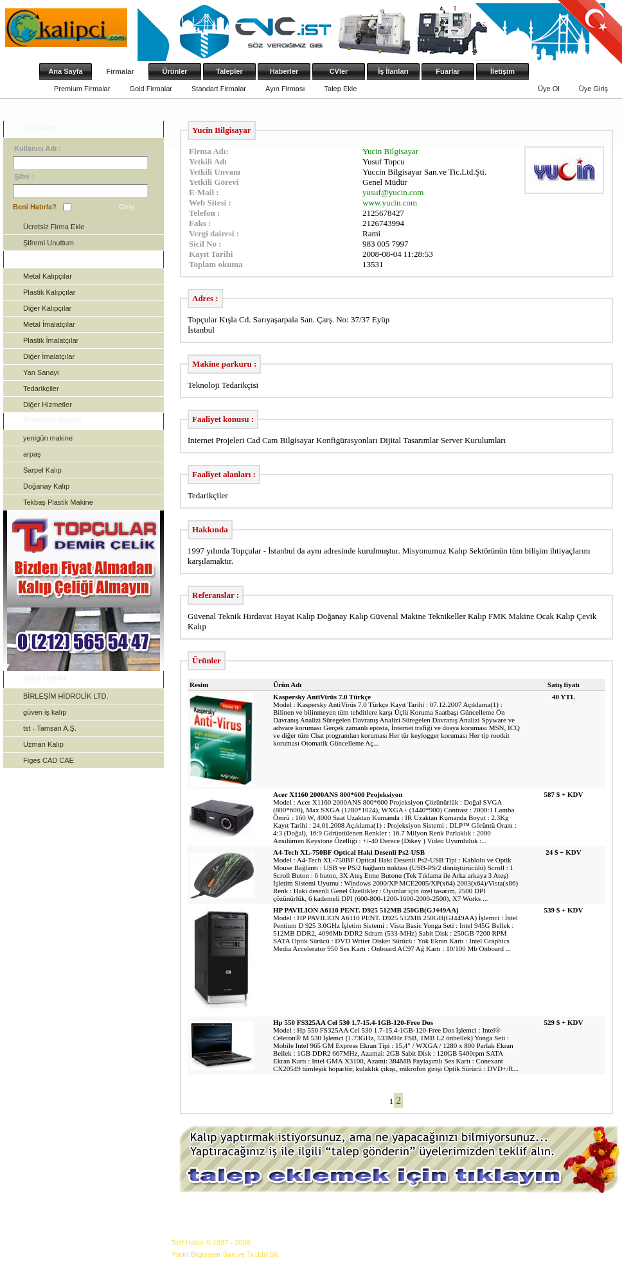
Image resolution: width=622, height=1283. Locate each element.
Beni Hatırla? (35, 207)
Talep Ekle (340, 88)
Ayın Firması (285, 88)
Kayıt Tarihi (211, 254)
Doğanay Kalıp (46, 486)
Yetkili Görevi (213, 182)
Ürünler (174, 71)
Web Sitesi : (210, 202)
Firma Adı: (209, 151)
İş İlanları (393, 71)
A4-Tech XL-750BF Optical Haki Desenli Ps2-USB (349, 852)
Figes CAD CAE (48, 760)
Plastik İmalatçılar (50, 340)
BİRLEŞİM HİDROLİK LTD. (65, 696)
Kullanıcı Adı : (37, 148)
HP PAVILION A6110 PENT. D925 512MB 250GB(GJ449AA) (366, 910)
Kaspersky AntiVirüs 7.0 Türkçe (322, 697)
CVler (339, 71)
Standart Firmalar (218, 88)
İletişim (502, 71)
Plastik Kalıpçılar (49, 292)
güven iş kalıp (44, 712)
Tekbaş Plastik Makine (58, 502)
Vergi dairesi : (214, 233)
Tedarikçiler (41, 388)
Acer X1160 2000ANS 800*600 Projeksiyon (337, 794)
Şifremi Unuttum (48, 243)
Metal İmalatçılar (49, 324)
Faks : (200, 223)
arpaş (32, 454)
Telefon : (204, 213)
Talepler (229, 71)
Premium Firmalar (82, 88)
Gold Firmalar (150, 88)
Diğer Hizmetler (47, 404)
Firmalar (120, 71)
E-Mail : (204, 192)
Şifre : (24, 176)
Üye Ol (549, 88)
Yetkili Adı (208, 161)
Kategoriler (43, 258)
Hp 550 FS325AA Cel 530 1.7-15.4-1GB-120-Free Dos (353, 1022)
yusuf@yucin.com (392, 192)
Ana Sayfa (65, 71)
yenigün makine (48, 438)
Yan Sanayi (40, 372)
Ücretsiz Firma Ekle (53, 227)
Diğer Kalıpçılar (47, 308)
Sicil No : (205, 244)
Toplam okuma (216, 264)
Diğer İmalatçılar (49, 356)
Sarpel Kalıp (42, 470)
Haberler (284, 71)
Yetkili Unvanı (214, 172)
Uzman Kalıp (43, 744)
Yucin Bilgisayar (390, 151)
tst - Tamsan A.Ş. (49, 728)
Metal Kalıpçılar (47, 276)
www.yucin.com (389, 202)
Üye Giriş (593, 88)
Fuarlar (447, 71)
